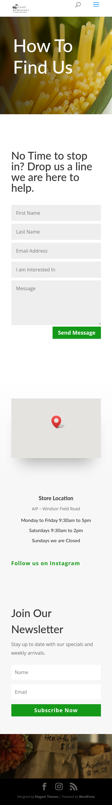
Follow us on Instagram (45, 563)
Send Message (77, 332)
